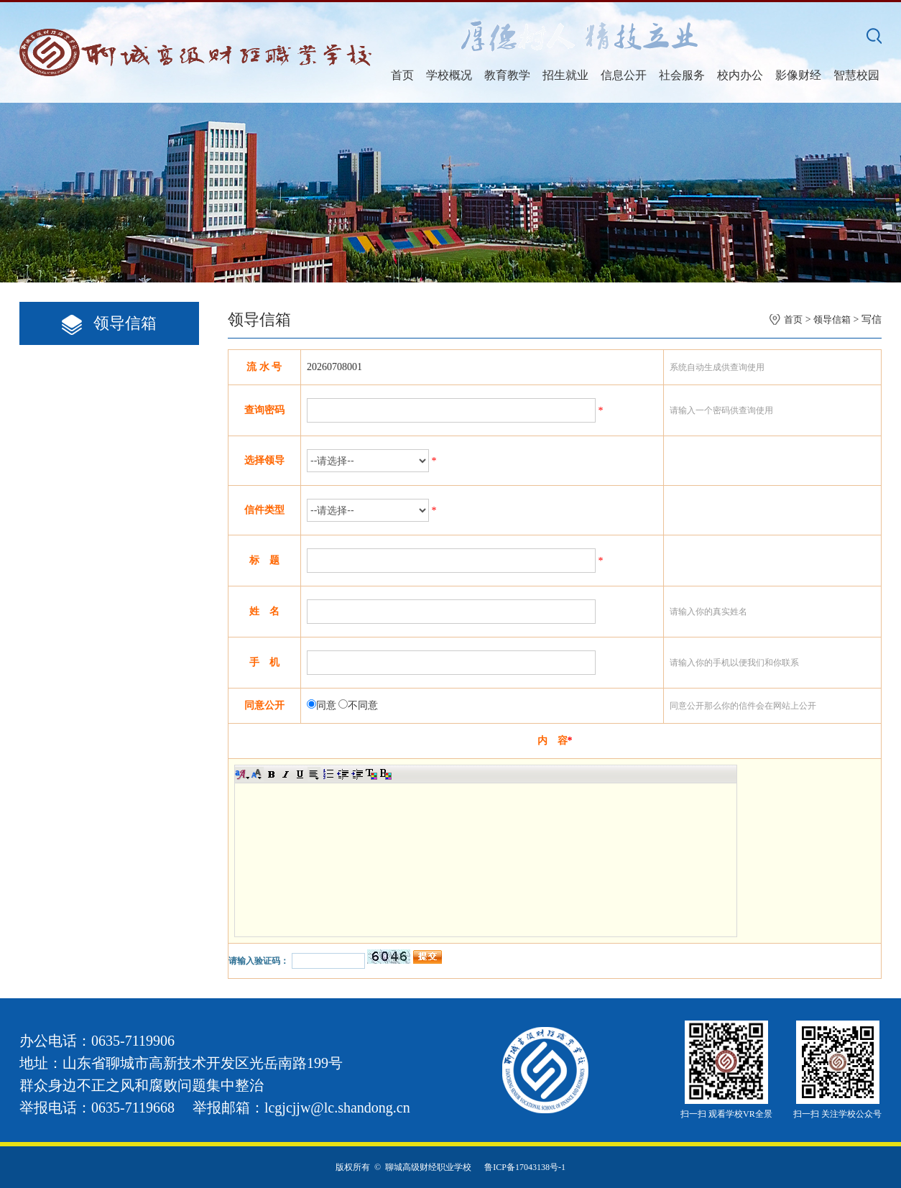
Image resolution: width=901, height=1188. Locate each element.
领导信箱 (832, 319)
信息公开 (624, 75)
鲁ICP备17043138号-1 (524, 1167)
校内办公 (740, 75)
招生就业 (565, 75)
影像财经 (798, 75)
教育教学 (507, 75)
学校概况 (449, 75)
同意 (326, 705)
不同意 (363, 705)
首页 (402, 75)
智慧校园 (856, 75)
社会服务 (682, 75)
